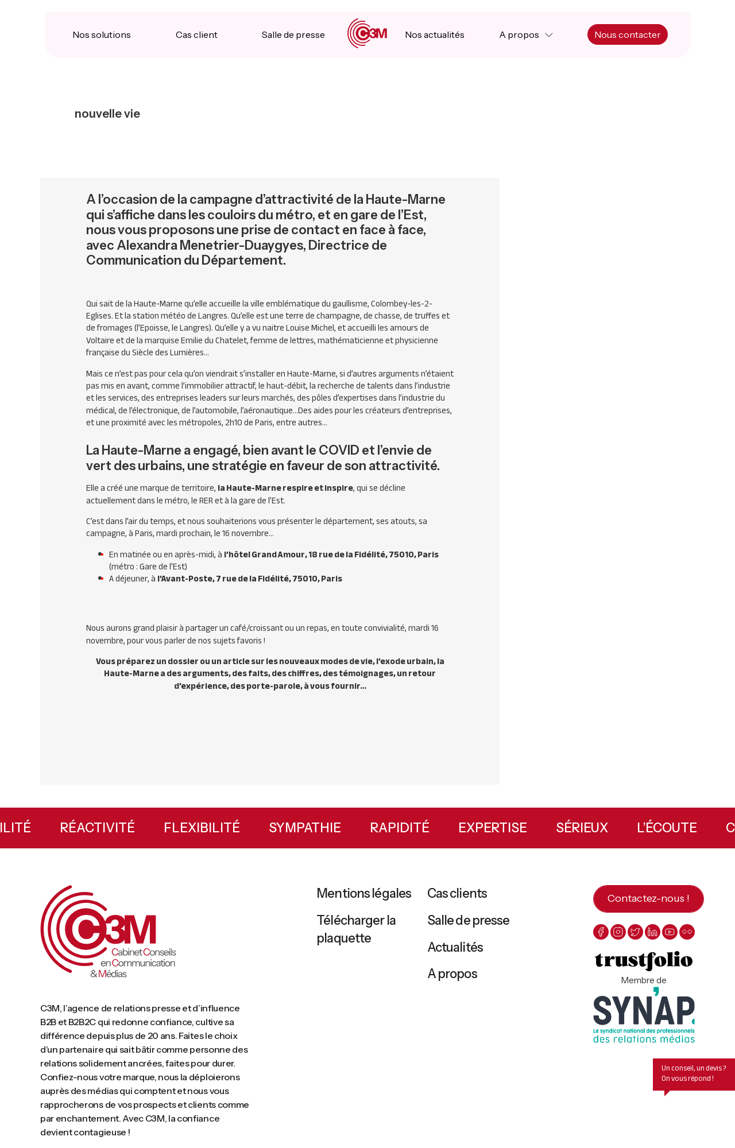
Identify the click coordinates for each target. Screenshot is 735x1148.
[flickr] (687, 932)
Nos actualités (435, 34)
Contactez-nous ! (649, 898)
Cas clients (457, 893)
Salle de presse (293, 34)
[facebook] (601, 932)
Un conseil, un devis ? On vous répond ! (694, 1073)
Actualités (455, 947)
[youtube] (670, 932)
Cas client (197, 34)
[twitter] (635, 932)
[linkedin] (652, 932)
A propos (519, 34)
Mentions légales (363, 893)
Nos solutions (101, 34)
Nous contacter (627, 34)
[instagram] (618, 932)
